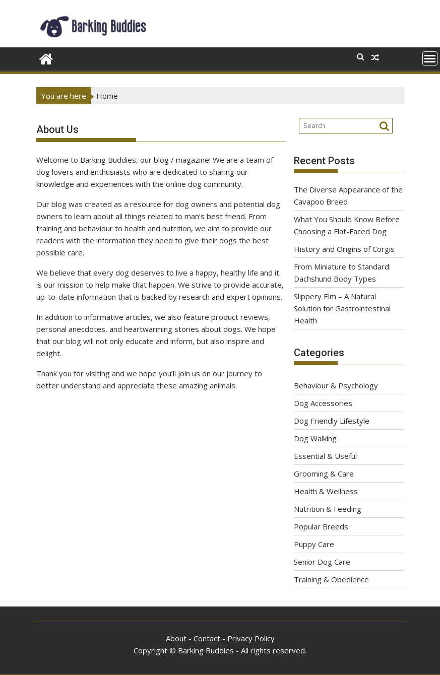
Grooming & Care (324, 473)
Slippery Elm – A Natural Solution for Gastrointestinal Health (342, 308)
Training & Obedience (331, 579)
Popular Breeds (321, 526)
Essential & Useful (325, 456)
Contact (207, 638)
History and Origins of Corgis (344, 249)
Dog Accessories (323, 403)
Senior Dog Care (322, 562)
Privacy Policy (251, 638)
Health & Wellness (326, 491)
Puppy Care (314, 544)
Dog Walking (315, 438)
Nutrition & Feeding (327, 509)
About (176, 638)
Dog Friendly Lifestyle (331, 421)
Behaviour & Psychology (336, 385)
